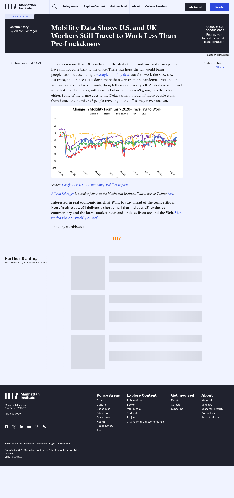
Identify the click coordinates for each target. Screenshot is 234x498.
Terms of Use (11, 443)
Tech (99, 430)
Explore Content (94, 6)
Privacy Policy (27, 443)
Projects (132, 417)
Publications (134, 400)
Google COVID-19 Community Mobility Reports (95, 184)
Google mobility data (113, 74)
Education (103, 413)
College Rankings (156, 6)
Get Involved (118, 6)
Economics (213, 27)
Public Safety (105, 426)
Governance (104, 417)
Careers (175, 404)
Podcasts (132, 413)
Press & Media (210, 417)
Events (175, 400)
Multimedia (134, 409)
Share (220, 67)
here (170, 193)
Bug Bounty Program (59, 443)
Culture (101, 404)
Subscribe (177, 409)
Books (131, 404)
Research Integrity (212, 409)
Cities (100, 400)
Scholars (206, 404)
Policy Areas (70, 6)
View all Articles (20, 16)
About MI (207, 400)
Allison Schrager (25, 31)
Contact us (208, 413)
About (136, 6)
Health (101, 421)
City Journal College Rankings (145, 421)
